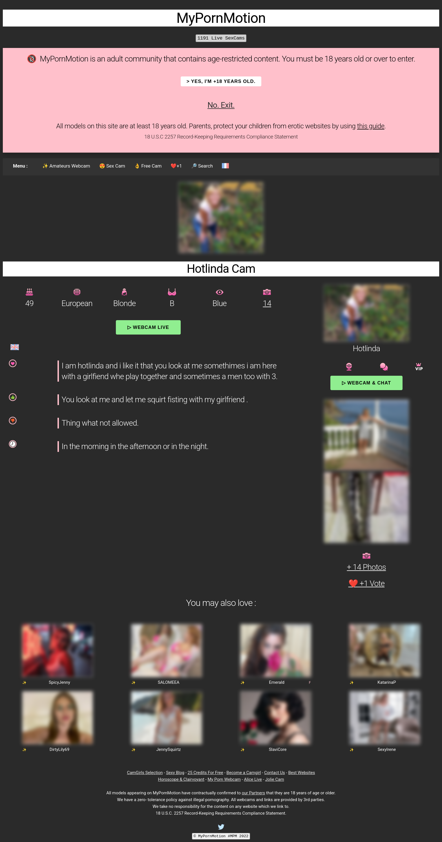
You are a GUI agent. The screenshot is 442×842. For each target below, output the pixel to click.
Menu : (20, 166)
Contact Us (274, 772)
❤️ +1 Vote (366, 583)
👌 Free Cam (148, 166)
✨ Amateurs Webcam (66, 166)
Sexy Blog (175, 772)
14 (267, 303)
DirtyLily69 (59, 749)
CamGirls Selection (145, 772)
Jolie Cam (274, 779)
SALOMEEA (169, 682)
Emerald (276, 682)
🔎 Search (202, 166)
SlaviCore (278, 749)
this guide (370, 126)
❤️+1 (176, 166)
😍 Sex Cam (112, 166)
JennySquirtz (168, 749)
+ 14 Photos (366, 567)
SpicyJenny (59, 682)
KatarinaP (386, 682)
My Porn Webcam (224, 779)
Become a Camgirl (243, 772)
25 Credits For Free (205, 772)
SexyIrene (387, 749)
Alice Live (253, 779)
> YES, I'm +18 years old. (221, 81)
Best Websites (301, 772)
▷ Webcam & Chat (366, 382)
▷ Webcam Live (148, 327)
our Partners (253, 792)
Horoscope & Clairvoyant (181, 779)
